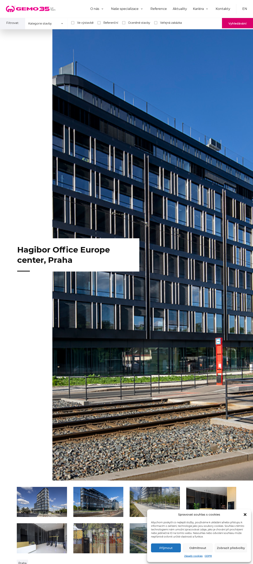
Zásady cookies (193, 556)
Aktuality (180, 9)
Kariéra (198, 9)
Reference (158, 9)
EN (244, 9)
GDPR (208, 556)
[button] (245, 515)
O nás (94, 9)
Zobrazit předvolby (231, 548)
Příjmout (166, 548)
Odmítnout (197, 548)
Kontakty (223, 9)
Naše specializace (125, 9)
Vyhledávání (237, 23)
